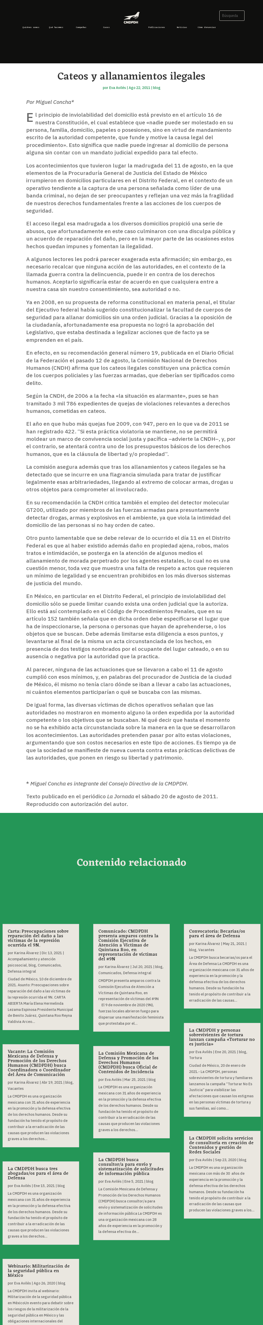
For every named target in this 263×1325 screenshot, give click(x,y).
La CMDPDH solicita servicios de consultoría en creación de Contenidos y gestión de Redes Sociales (221, 1145)
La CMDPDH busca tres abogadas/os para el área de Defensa (38, 1173)
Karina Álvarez (26, 953)
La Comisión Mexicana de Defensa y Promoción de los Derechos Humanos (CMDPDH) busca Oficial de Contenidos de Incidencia (128, 1062)
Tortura (195, 1057)
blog (157, 87)
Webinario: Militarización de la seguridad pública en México (39, 1271)
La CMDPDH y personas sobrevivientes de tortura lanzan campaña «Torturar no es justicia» (222, 1037)
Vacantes (16, 1088)
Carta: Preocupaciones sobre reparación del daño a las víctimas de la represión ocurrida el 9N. (38, 938)
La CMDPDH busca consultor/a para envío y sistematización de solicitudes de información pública (131, 1167)
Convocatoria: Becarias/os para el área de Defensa (217, 933)
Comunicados (49, 965)
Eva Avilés (117, 87)
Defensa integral (22, 971)
